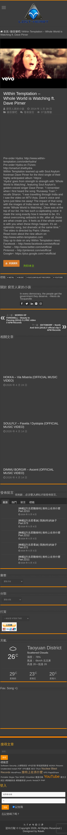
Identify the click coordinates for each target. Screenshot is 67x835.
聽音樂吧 (15, 31)
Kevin (41, 831)
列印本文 (28, 265)
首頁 (4, 31)
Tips (17, 777)
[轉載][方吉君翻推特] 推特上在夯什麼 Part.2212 (39, 534)
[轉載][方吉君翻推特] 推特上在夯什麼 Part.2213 (39, 510)
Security (13, 766)
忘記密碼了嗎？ (11, 814)
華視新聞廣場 (42, 766)
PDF (20, 769)
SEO (33, 769)
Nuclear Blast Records (39, 277)
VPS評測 (32, 766)
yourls (29, 780)
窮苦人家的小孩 (15, 108)
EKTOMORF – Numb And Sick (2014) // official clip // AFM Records (45, 327)
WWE (22, 777)
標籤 (31, 502)
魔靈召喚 (39, 777)
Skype (11, 777)
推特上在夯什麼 (32, 772)
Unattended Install (9, 769)
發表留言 (29, 112)
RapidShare (53, 772)
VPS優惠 (26, 769)
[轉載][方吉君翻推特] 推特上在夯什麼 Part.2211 (39, 558)
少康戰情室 (22, 766)
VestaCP (36, 780)
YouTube (59, 277)
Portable (4, 777)
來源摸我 (11, 263)
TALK (38, 769)
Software (5, 766)
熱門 (14, 502)
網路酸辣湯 (21, 780)
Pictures (59, 766)
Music (21, 277)
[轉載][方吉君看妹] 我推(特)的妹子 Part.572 (37, 546)
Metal (11, 277)
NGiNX (52, 766)
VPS (46, 772)
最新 (5, 502)
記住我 (18, 807)
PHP (43, 780)
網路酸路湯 (10, 780)
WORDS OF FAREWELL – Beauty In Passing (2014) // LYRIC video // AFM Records (21, 319)
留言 (23, 502)
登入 (33, 494)
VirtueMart (30, 777)
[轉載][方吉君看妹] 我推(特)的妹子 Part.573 (37, 522)
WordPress (16, 772)
